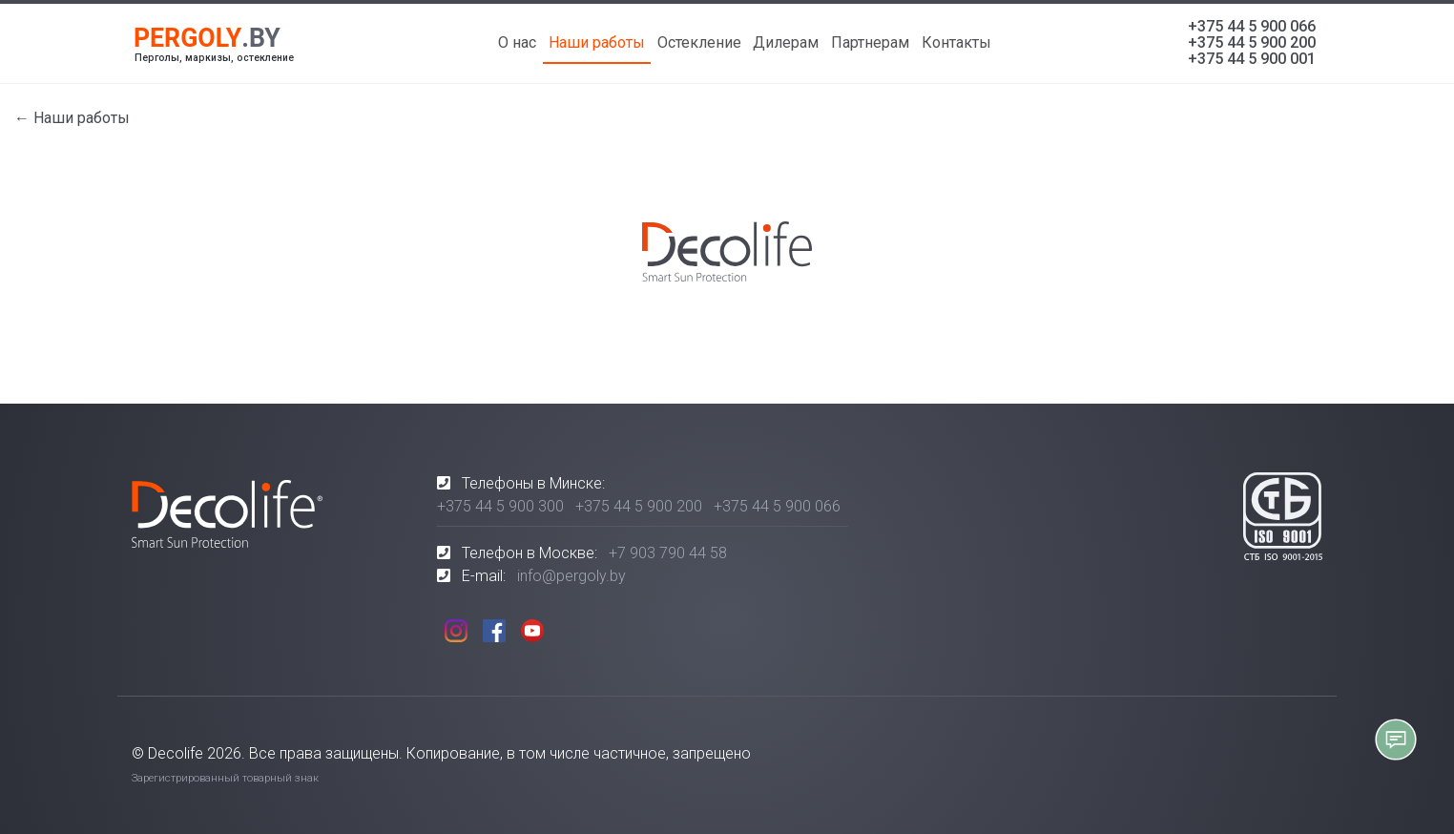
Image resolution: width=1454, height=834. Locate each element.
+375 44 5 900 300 (500, 506)
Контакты (956, 42)
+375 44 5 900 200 (1252, 42)
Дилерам (786, 42)
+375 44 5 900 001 (1252, 59)
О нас (517, 42)
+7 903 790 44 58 (668, 553)
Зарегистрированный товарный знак (225, 778)
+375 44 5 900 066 (1252, 26)
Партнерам (870, 42)
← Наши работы (72, 118)
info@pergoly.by (571, 576)
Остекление (699, 42)
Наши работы (597, 42)
